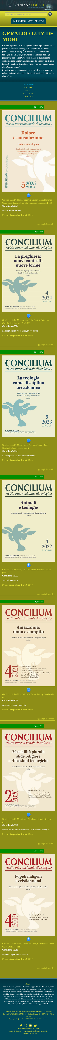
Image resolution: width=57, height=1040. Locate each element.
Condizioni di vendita (29, 1033)
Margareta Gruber (30, 200)
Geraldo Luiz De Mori (11, 200)
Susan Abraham (29, 570)
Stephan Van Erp (17, 323)
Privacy (10, 1031)
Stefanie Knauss (16, 448)
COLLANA (28, 94)
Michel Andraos (29, 445)
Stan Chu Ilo (25, 203)
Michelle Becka (29, 694)
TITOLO (28, 90)
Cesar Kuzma (13, 203)
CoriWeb (29, 1028)
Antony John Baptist (31, 320)
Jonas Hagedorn (39, 203)
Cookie (18, 1031)
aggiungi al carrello (45, 224)
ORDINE (28, 87)
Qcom (37, 1028)
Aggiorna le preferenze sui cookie (36, 1031)
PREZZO (28, 97)
